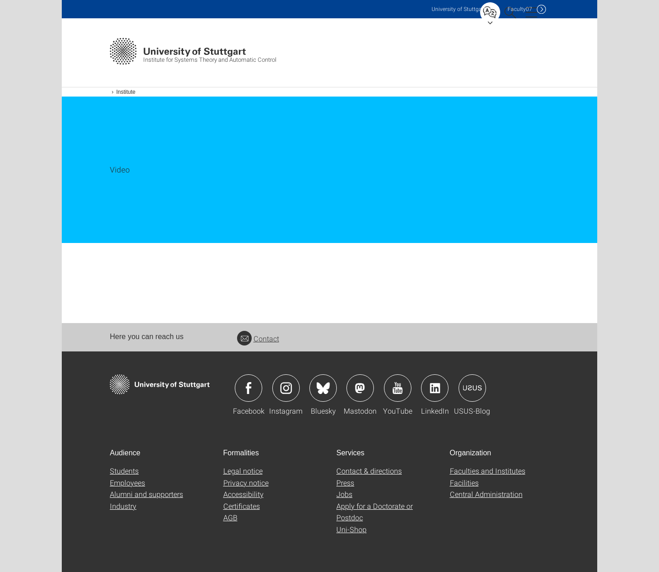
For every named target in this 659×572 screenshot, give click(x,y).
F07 (520, 8)
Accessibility (243, 494)
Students (124, 470)
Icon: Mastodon (360, 388)
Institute (125, 92)
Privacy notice (246, 482)
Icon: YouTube (397, 388)
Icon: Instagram (286, 388)
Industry (123, 506)
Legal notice (243, 470)
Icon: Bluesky (323, 388)
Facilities (464, 482)
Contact (258, 338)
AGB (230, 517)
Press (345, 482)
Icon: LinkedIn (434, 388)
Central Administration (486, 494)
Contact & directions (369, 470)
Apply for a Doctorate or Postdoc (374, 512)
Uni (459, 8)
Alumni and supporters (146, 494)
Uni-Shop (351, 529)
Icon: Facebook (248, 388)
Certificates (241, 506)
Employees (127, 482)
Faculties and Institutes (487, 470)
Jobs (344, 494)
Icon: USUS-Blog (472, 388)
